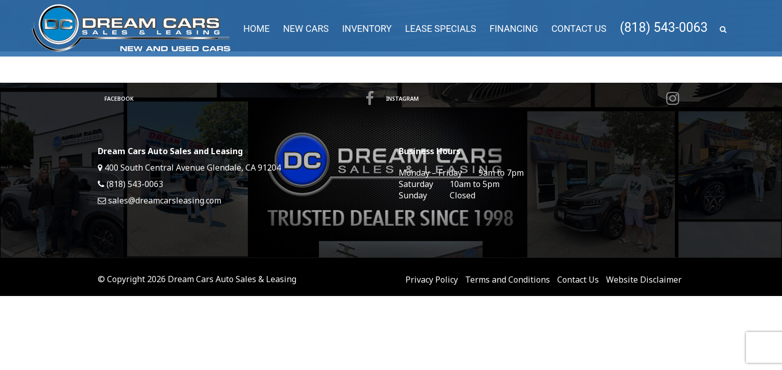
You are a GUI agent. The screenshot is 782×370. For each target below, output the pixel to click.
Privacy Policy (431, 279)
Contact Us (578, 279)
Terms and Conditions (507, 279)
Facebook (238, 98)
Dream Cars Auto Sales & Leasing (232, 279)
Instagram (532, 98)
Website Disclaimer (644, 279)
